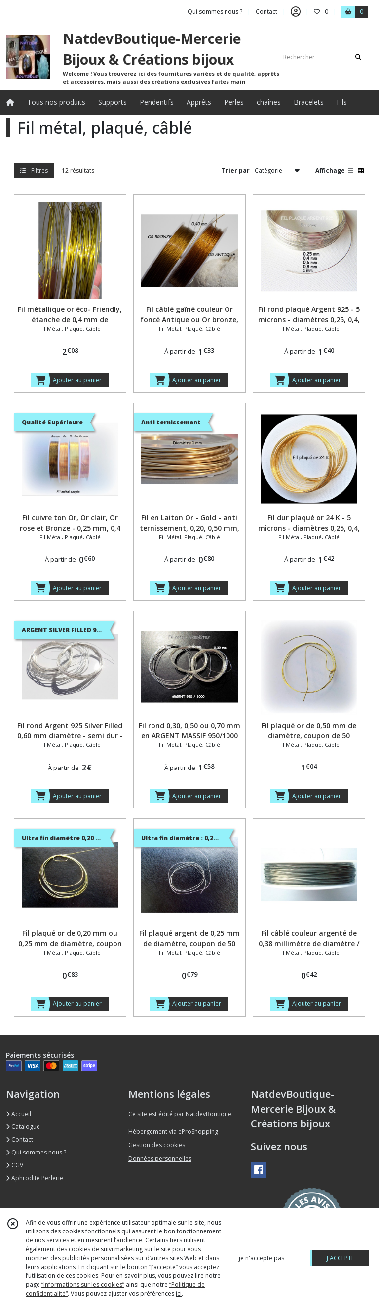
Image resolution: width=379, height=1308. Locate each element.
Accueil (18, 1114)
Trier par (236, 170)
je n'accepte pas (261, 1258)
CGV (14, 1165)
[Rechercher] (358, 57)
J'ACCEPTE (340, 1258)
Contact (266, 11)
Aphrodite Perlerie (34, 1178)
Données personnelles (159, 1158)
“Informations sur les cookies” (82, 1284)
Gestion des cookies (156, 1145)
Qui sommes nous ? (36, 1152)
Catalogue (23, 1126)
